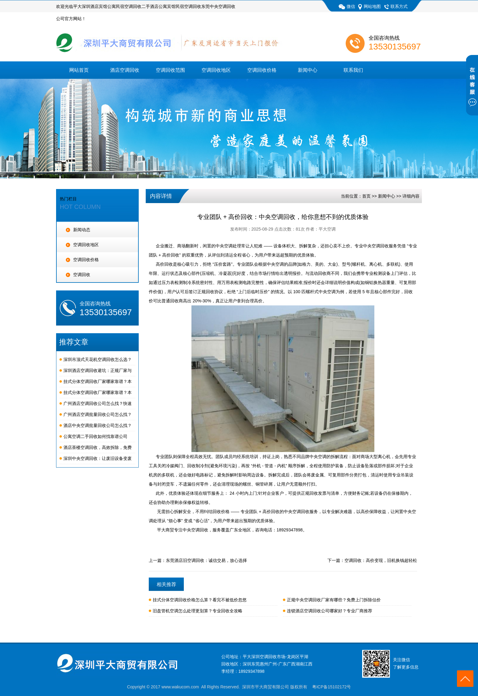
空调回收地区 (216, 70)
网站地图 (369, 6)
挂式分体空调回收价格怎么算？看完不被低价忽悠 (200, 599)
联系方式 (396, 6)
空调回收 (78, 274)
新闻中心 (307, 70)
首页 (366, 196)
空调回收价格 (261, 70)
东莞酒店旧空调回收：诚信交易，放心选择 (206, 560)
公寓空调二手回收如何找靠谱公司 (95, 436)
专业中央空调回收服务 (376, 245)
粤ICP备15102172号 (331, 686)
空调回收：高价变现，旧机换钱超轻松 (380, 560)
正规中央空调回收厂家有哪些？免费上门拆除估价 (334, 599)
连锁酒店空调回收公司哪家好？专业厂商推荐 (329, 610)
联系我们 (353, 70)
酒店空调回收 (124, 70)
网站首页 (79, 70)
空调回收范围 (170, 70)
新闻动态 (78, 229)
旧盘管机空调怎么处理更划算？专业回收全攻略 (197, 610)
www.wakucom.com (180, 686)
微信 (347, 6)
